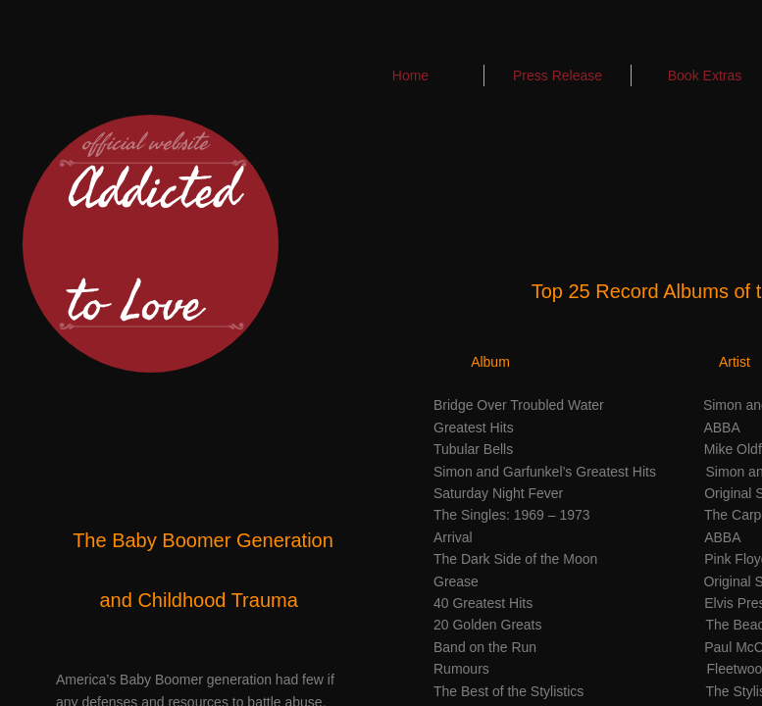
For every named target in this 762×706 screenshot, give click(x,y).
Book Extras (704, 75)
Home (410, 75)
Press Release (557, 75)
